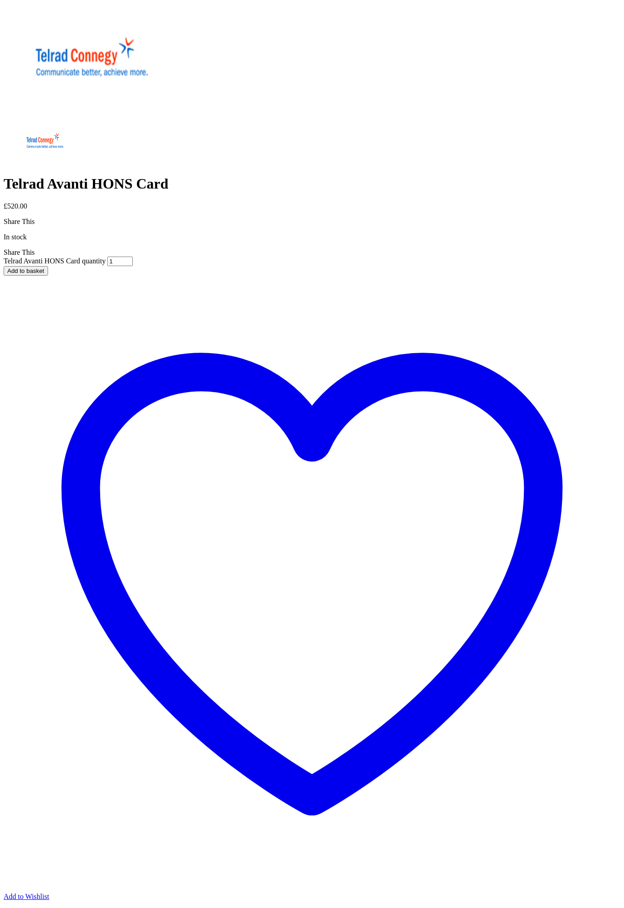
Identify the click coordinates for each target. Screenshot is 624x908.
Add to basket (25, 270)
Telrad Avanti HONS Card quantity (55, 261)
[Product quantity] (120, 261)
